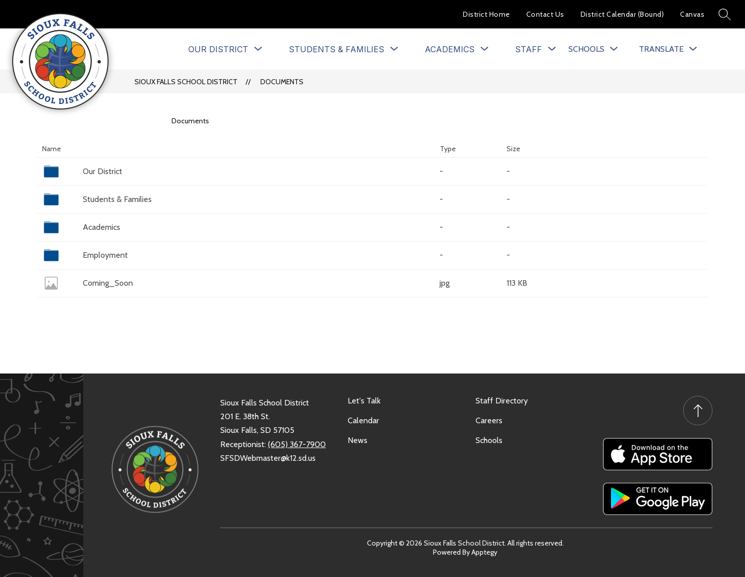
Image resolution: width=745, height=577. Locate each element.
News (357, 440)
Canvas (692, 14)
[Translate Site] (667, 49)
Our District (102, 171)
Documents (281, 81)
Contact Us (545, 14)
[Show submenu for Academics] (450, 49)
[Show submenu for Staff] (528, 49)
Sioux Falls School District (186, 81)
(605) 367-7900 (297, 444)
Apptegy (484, 552)
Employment (105, 255)
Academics (101, 227)
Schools (489, 440)
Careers (489, 420)
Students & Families (117, 199)
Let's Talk (364, 400)
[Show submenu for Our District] (218, 49)
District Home (486, 14)
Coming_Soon (108, 283)
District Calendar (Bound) (622, 14)
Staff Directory (502, 400)
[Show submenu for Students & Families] (336, 49)
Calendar (363, 420)
